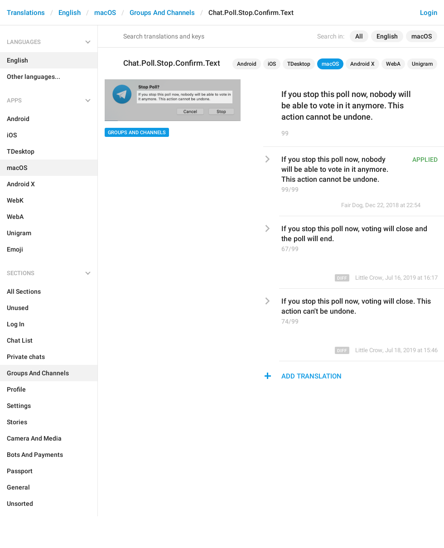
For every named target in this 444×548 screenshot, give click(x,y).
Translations (26, 13)
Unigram (422, 64)
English (69, 13)
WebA (393, 64)
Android (246, 64)
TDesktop (298, 64)
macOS (105, 13)
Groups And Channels (162, 13)
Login (428, 13)
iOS (272, 64)
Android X (362, 64)
